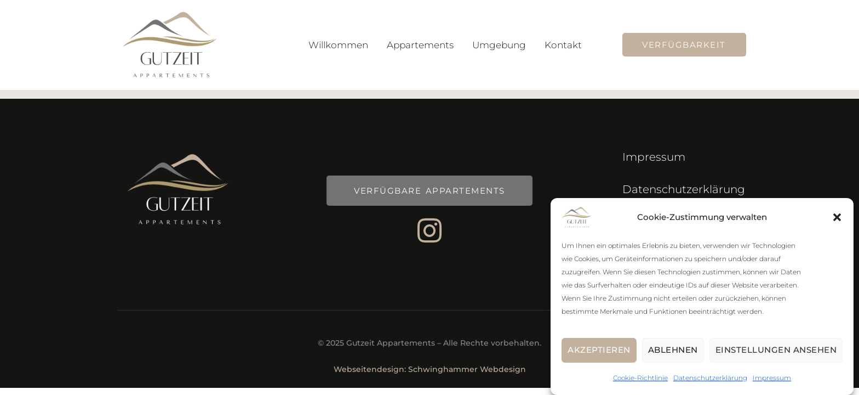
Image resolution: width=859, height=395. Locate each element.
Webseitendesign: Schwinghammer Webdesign (430, 369)
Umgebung (499, 45)
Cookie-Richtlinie (640, 383)
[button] (837, 222)
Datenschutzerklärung (710, 383)
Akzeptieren (599, 354)
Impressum (772, 383)
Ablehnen (673, 354)
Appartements (420, 45)
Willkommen (338, 45)
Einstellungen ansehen (776, 354)
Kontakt (563, 45)
